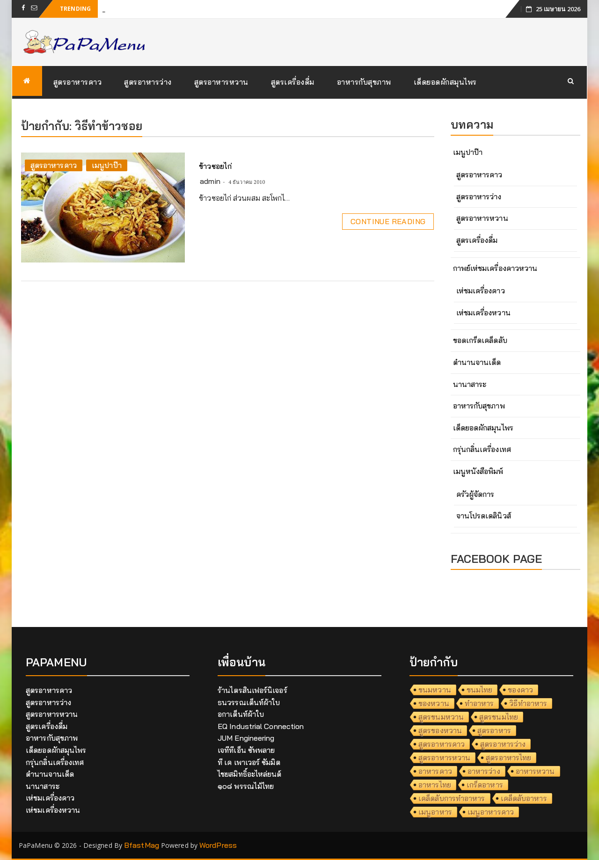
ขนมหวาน (434, 689)
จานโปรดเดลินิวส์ (483, 515)
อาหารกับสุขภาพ (364, 82)
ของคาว (520, 689)
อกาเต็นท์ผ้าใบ (241, 714)
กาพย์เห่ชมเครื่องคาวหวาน (495, 268)
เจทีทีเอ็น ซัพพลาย (246, 750)
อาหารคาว (435, 771)
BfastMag (141, 845)
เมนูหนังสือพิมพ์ (478, 471)
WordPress (218, 845)
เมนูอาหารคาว (491, 811)
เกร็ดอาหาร (485, 784)
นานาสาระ (470, 384)
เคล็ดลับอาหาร (524, 798)
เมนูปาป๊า (107, 165)
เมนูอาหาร (435, 811)
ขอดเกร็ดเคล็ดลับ (480, 340)
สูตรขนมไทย (498, 717)
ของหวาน (433, 703)
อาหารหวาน (535, 771)
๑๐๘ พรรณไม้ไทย (246, 786)
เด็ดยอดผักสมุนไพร (445, 82)
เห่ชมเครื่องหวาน (483, 312)
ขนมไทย (480, 689)
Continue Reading (388, 221)
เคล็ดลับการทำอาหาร (451, 798)
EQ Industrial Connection (261, 726)
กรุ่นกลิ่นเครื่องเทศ (482, 449)
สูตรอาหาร (494, 730)
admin (210, 181)
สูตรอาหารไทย (508, 757)
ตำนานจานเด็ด (477, 362)
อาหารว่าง (484, 771)
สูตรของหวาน (440, 730)
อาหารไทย (434, 784)
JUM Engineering (246, 738)
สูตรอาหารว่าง (148, 82)
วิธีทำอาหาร (528, 703)
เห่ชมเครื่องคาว (480, 290)
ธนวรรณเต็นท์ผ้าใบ (249, 702)
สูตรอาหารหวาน (221, 82)
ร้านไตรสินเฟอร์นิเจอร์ (252, 690)
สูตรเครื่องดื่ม (292, 82)
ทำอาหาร (479, 703)
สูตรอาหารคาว (77, 82)
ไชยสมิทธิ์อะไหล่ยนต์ (250, 774)
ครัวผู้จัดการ (475, 494)
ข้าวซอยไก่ (215, 166)
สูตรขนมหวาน (441, 717)
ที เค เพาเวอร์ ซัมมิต (249, 762)
